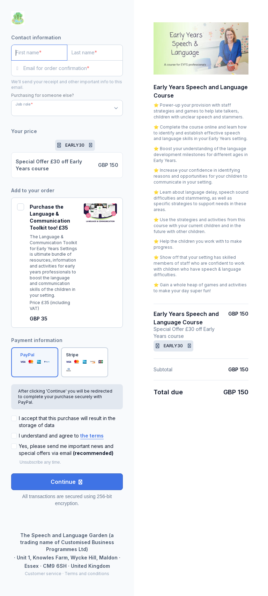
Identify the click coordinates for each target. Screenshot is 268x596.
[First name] (39, 52)
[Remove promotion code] (91, 145)
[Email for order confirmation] (73, 68)
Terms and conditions (87, 573)
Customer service (43, 573)
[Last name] (95, 52)
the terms (92, 436)
